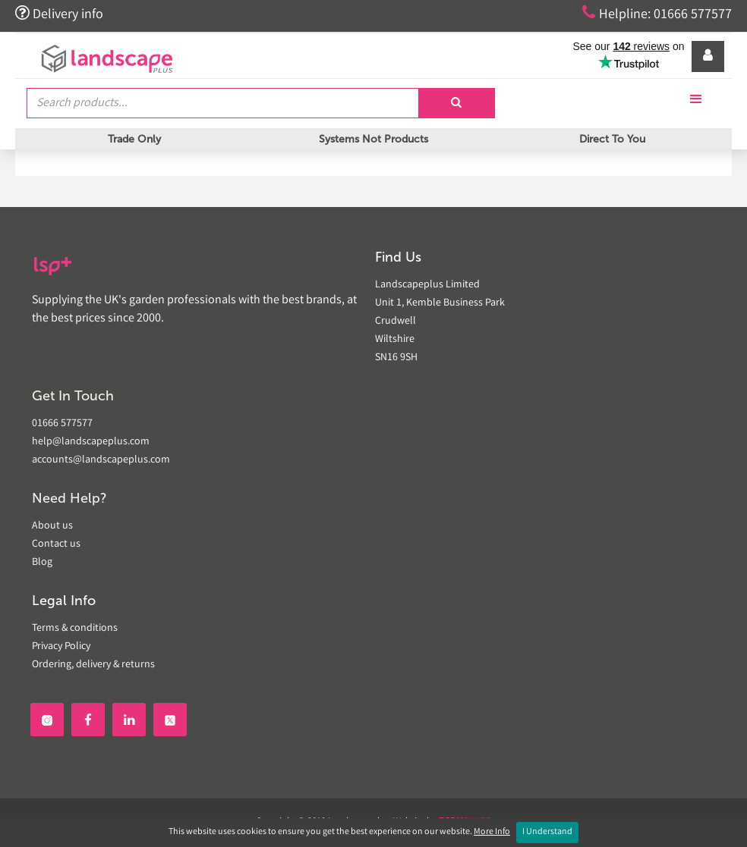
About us (52, 526)
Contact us (56, 544)
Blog (42, 562)
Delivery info (59, 14)
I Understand (547, 832)
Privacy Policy (61, 646)
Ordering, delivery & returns (93, 665)
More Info (492, 832)
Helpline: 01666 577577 (657, 14)
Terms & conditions (75, 628)
